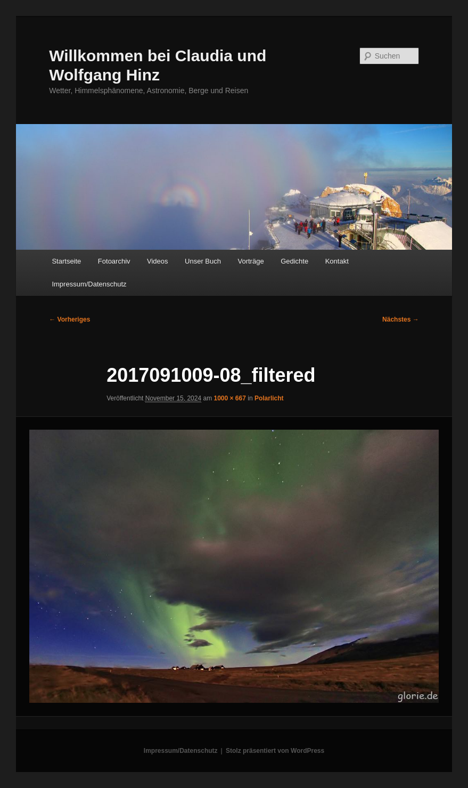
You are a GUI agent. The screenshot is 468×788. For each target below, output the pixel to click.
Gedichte (294, 261)
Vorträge (250, 261)
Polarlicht (269, 398)
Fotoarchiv (114, 261)
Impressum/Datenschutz (89, 284)
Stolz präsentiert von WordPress (275, 750)
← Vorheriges (69, 319)
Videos (157, 261)
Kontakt (337, 261)
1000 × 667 (229, 398)
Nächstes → (400, 319)
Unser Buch (203, 261)
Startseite (66, 261)
